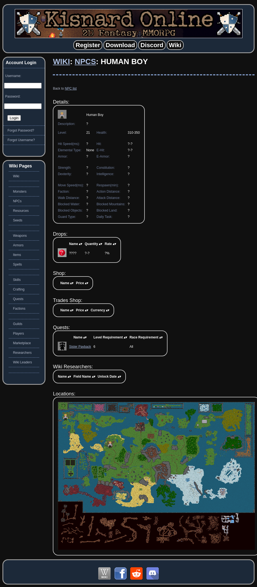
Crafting (18, 289)
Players (18, 333)
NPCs (85, 61)
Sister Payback (80, 347)
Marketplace (22, 343)
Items (17, 255)
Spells (17, 264)
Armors (18, 245)
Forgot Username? (21, 140)
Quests (18, 299)
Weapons (20, 236)
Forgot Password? (20, 130)
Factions (19, 308)
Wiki (61, 61)
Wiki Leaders (22, 362)
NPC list (71, 88)
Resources (20, 211)
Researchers (22, 353)
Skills (17, 280)
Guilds (17, 324)
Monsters (19, 191)
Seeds (17, 220)
